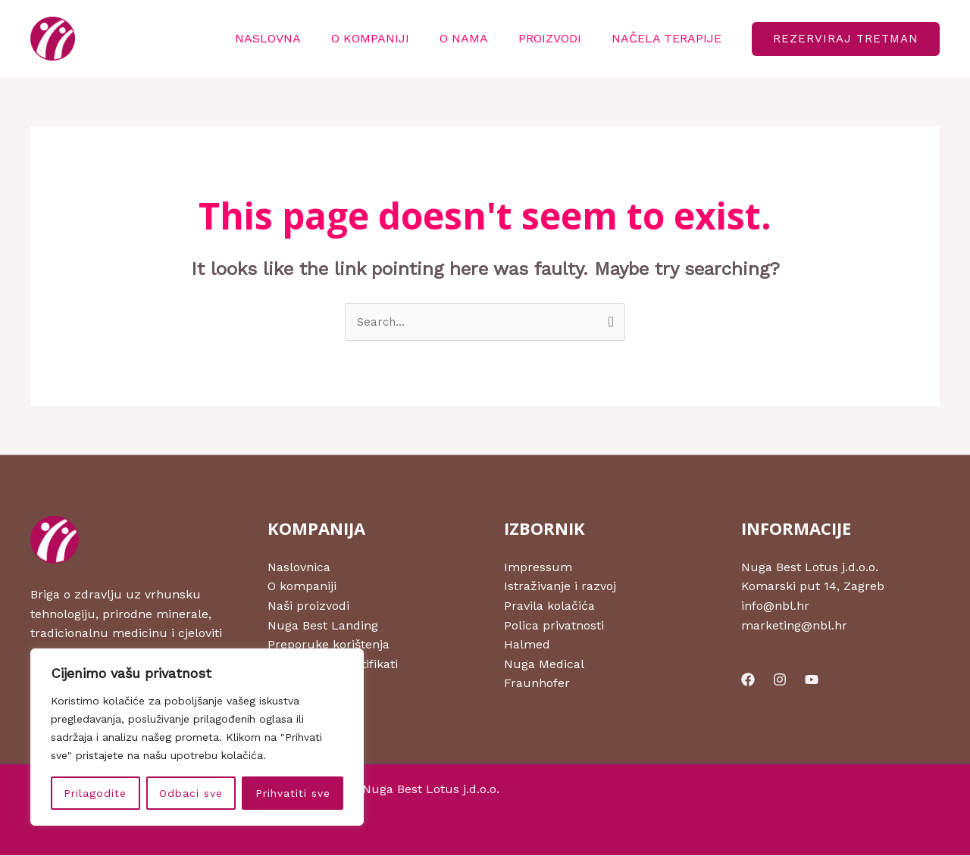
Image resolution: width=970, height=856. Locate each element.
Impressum (538, 568)
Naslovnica (299, 568)
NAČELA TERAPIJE (669, 38)
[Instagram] (780, 680)
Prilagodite (95, 793)
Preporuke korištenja (329, 646)
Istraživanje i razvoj (560, 587)
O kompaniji (302, 587)
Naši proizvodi (308, 606)
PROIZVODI (558, 38)
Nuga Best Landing (323, 626)
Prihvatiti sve (292, 793)
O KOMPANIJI (391, 38)
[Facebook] (748, 680)
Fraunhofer (537, 684)
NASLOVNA (295, 38)
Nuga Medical (544, 665)
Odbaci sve (191, 793)
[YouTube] (811, 680)
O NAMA (479, 38)
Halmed (527, 646)
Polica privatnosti (554, 626)
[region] (197, 737)
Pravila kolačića (549, 606)
